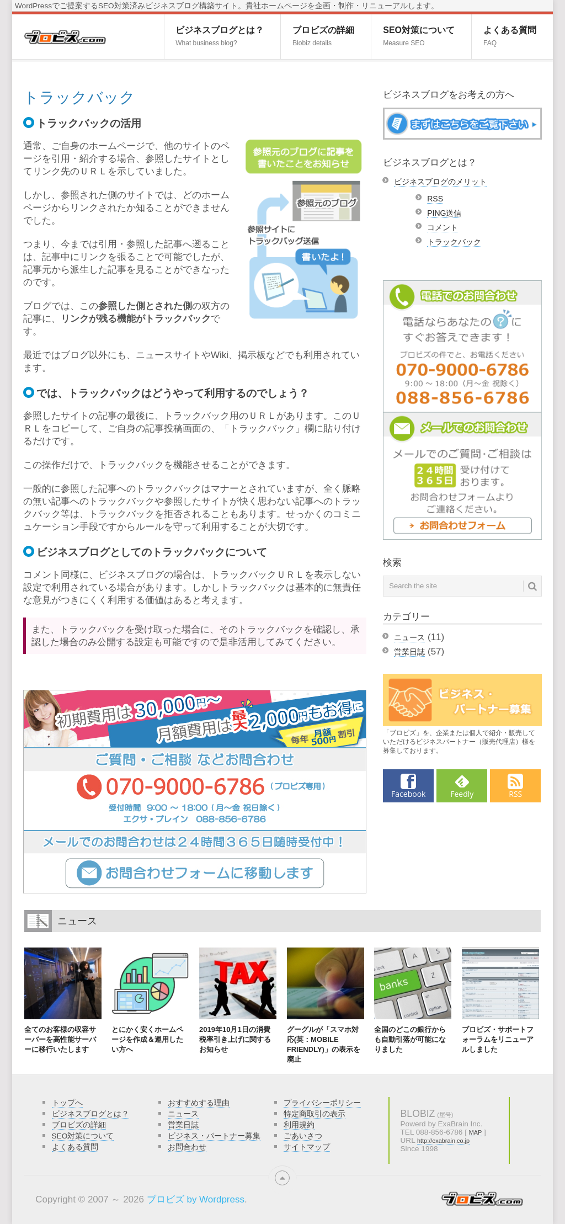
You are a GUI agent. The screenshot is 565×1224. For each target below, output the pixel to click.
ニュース (409, 637)
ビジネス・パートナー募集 (214, 1136)
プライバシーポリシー (322, 1103)
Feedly (461, 794)
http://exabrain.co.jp (443, 1140)
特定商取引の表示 (314, 1114)
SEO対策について (419, 36)
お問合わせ (187, 1147)
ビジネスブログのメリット (440, 181)
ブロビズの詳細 (323, 36)
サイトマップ (307, 1147)
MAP (475, 1132)
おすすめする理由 (199, 1103)
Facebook (408, 794)
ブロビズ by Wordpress (195, 1199)
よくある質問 (509, 36)
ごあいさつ (303, 1136)
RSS (435, 198)
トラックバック (454, 241)
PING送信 (444, 213)
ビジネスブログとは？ (219, 36)
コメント (442, 227)
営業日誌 (409, 651)
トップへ (67, 1103)
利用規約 (299, 1125)
